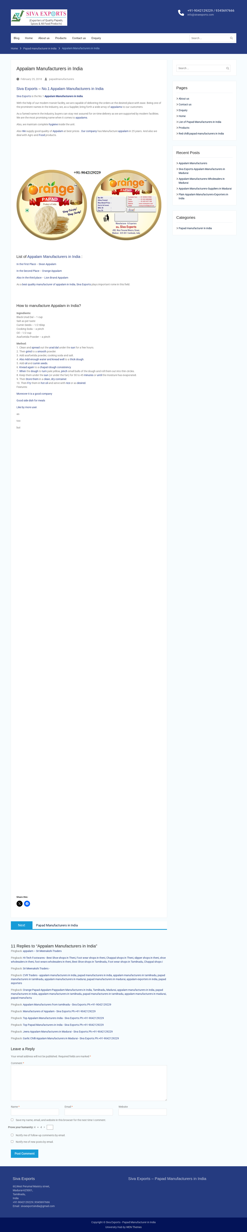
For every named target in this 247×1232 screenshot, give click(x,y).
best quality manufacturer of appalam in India (48, 284)
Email (69, 1106)
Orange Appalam (52, 270)
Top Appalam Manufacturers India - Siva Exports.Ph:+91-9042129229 (63, 1018)
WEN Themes (134, 1227)
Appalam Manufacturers (193, 163)
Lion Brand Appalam (56, 277)
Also (22, 359)
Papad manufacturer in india (195, 228)
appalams (116, 106)
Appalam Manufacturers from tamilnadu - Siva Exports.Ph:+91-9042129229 (67, 1004)
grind (29, 351)
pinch (64, 371)
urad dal (54, 347)
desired (81, 382)
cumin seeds (40, 363)
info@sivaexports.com (200, 14)
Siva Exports (27, 89)
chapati (44, 367)
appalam (123, 131)
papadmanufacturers (61, 79)
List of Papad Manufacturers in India (200, 121)
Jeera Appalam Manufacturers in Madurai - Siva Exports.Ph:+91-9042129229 (68, 1031)
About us (44, 38)
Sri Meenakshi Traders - (36, 968)
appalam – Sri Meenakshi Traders (42, 951)
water (43, 359)
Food (42, 135)
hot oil (44, 382)
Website (123, 1106)
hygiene (53, 124)
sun (73, 347)
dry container (58, 379)
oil (26, 363)
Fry (29, 382)
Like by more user (27, 407)
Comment (17, 1063)
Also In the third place (29, 277)
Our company (89, 131)
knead (55, 359)
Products (60, 38)
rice (68, 382)
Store (29, 379)
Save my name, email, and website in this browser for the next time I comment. (61, 1120)
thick (73, 359)
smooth (42, 351)
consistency (64, 367)
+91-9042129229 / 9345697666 (210, 10)
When (22, 371)
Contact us (79, 38)
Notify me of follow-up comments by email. (40, 1135)
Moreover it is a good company (34, 393)
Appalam (58, 131)
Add (27, 359)
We (24, 131)
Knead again (27, 367)
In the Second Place (28, 270)
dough (80, 359)
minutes (89, 375)
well (62, 359)
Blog (16, 38)
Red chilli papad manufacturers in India (201, 133)
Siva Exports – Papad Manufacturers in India (167, 1178)
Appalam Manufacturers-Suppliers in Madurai (205, 188)
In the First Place (26, 264)
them (35, 379)
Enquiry (96, 38)
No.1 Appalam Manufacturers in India (72, 89)
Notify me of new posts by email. (35, 1141)
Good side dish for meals (31, 400)
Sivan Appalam (47, 264)
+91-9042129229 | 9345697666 (31, 1202)
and (49, 359)
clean (47, 379)
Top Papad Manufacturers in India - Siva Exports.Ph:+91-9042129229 (63, 1024)
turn (44, 371)
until (100, 375)
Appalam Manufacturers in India (53, 257)
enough (35, 359)
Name (15, 1106)
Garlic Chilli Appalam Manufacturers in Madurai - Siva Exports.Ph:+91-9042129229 (71, 1038)
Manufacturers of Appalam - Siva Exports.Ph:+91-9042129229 (59, 1011)
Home (29, 38)
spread (36, 347)
